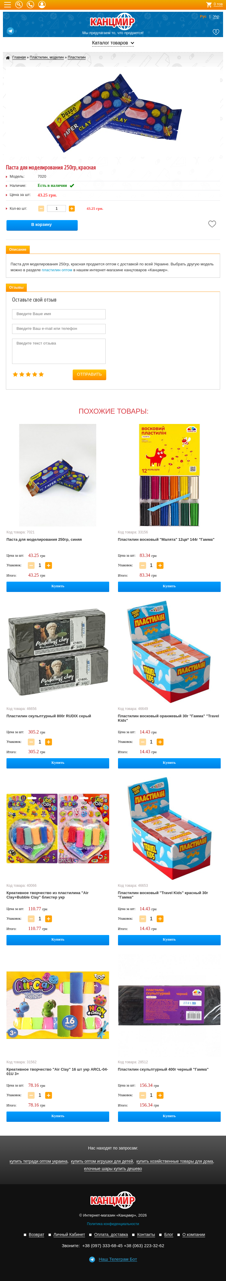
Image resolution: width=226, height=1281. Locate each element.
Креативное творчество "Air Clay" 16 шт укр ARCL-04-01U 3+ (57, 1071)
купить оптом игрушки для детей (102, 1161)
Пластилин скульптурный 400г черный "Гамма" (163, 1069)
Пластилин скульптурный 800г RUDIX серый (48, 716)
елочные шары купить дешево (113, 1169)
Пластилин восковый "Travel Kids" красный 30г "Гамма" (163, 895)
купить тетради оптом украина (39, 1161)
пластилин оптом (57, 270)
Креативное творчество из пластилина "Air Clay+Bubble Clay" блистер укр (47, 895)
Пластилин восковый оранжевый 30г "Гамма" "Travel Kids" (168, 718)
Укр (216, 16)
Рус (203, 16)
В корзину (41, 224)
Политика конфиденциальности (113, 1224)
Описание (17, 249)
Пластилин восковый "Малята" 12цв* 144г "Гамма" (166, 539)
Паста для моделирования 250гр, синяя (44, 539)
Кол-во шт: (18, 209)
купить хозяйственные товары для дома (175, 1161)
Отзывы (16, 287)
